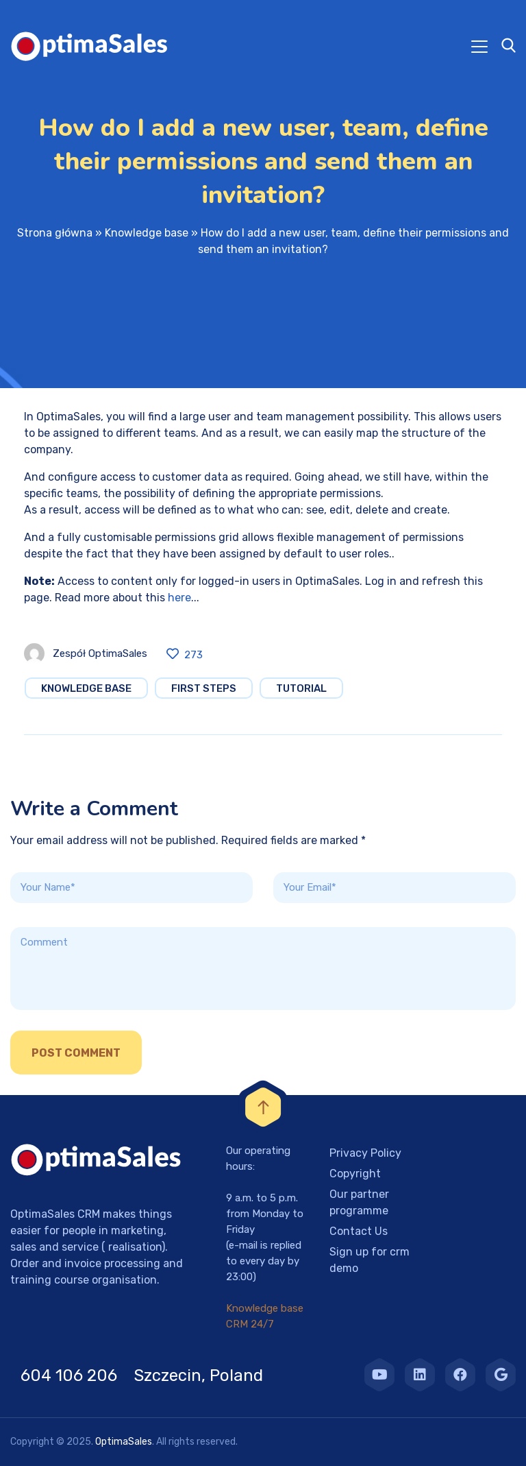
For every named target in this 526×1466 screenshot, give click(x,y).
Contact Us (358, 1231)
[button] (27, 1438)
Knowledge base (146, 232)
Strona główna (54, 232)
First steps (203, 688)
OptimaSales (123, 1441)
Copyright (355, 1173)
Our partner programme (359, 1202)
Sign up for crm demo (369, 1260)
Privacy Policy (365, 1152)
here (179, 597)
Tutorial (301, 688)
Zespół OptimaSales (100, 653)
